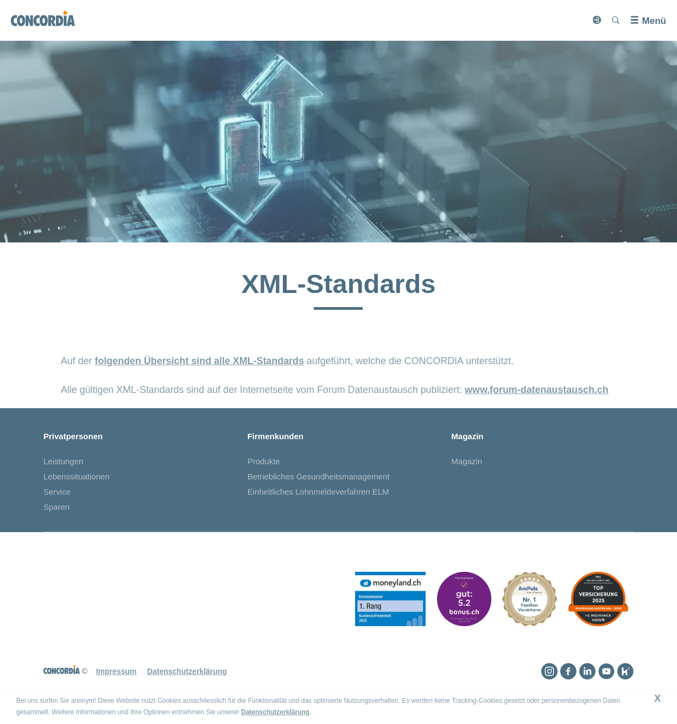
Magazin (467, 436)
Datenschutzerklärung (275, 712)
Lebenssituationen (76, 476)
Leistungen (63, 461)
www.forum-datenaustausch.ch (537, 389)
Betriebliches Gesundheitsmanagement (319, 476)
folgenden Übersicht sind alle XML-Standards (199, 360)
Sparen (56, 506)
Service (57, 491)
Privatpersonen (73, 436)
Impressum (116, 671)
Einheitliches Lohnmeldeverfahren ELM (318, 491)
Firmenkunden (275, 436)
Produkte (264, 461)
